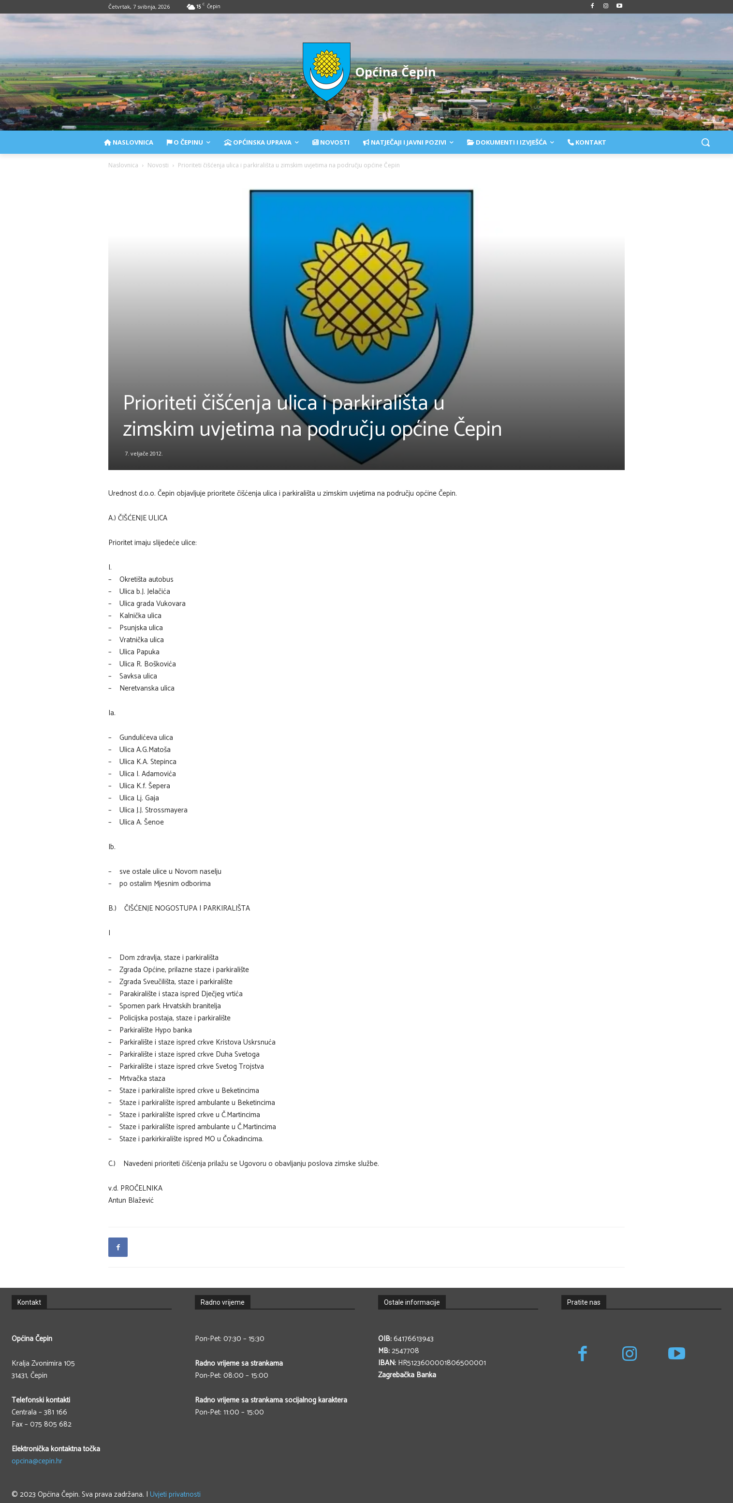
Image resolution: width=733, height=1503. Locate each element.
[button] (705, 142)
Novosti (158, 165)
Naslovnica (123, 165)
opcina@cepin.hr (37, 1461)
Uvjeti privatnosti (175, 1494)
